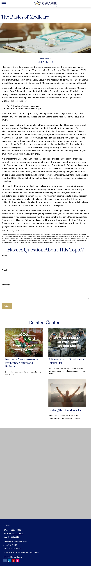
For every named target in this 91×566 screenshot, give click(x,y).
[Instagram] (17, 560)
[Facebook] (5, 560)
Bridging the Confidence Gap (65, 410)
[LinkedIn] (9, 560)
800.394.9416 (17, 533)
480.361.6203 (15, 530)
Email (4, 270)
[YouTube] (13, 560)
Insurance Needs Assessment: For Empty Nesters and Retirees (23, 363)
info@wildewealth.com (12, 557)
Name (4, 255)
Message (6, 284)
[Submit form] (7, 306)
